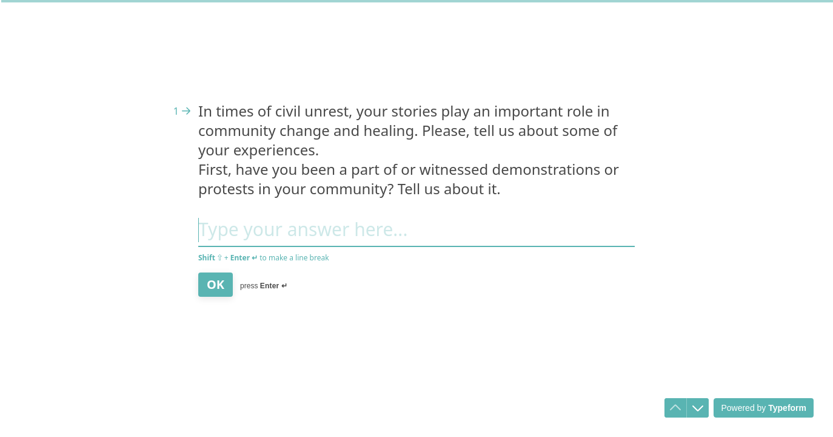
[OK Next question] (215, 285)
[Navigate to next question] (698, 408)
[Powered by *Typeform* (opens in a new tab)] (764, 408)
